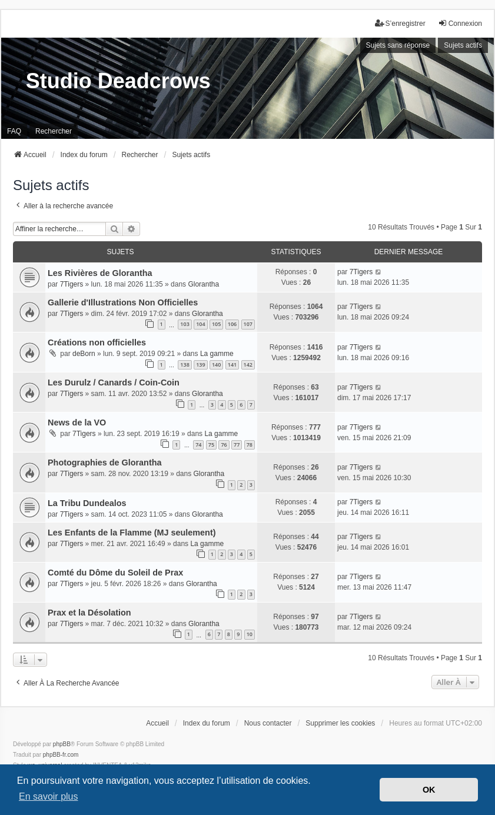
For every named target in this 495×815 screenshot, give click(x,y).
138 (184, 364)
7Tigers (72, 284)
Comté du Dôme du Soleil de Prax (115, 572)
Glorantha (203, 284)
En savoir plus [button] (48, 796)
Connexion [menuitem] (460, 23)
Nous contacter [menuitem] (268, 723)
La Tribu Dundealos (87, 503)
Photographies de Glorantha (105, 462)
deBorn (83, 354)
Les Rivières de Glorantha (100, 273)
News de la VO (77, 422)
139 (200, 364)
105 (216, 324)
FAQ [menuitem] (14, 131)
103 (184, 324)
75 (211, 444)
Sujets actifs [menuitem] (463, 45)
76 (224, 444)
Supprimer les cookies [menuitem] (340, 723)
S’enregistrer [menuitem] (400, 23)
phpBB (62, 744)
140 (216, 364)
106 (232, 324)
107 (248, 324)
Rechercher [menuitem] (53, 131)
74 (198, 444)
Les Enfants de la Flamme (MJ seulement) (132, 532)
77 (237, 444)
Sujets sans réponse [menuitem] (398, 45)
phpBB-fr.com (61, 754)
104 (200, 324)
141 (232, 364)
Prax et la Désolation (89, 612)
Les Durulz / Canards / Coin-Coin (114, 382)
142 (248, 364)
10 (250, 634)
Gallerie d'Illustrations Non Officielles (123, 302)
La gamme (217, 354)
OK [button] (429, 789)
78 (250, 444)
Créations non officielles (97, 342)
